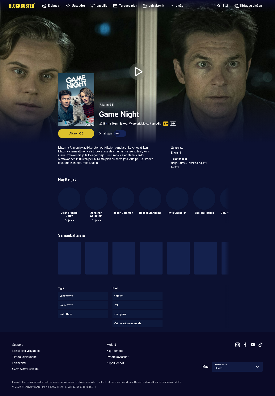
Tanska (191, 162)
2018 (102, 123)
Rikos (123, 123)
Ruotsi (182, 162)
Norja (174, 162)
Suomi (175, 166)
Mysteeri (134, 123)
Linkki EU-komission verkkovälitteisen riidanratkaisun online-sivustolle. (54, 382)
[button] (176, 6)
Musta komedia (151, 123)
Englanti (176, 152)
